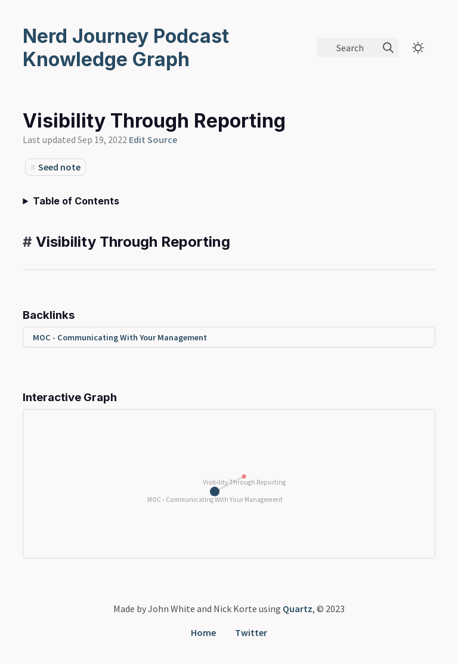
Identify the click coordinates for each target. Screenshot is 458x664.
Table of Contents (76, 201)
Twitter (251, 632)
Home (203, 632)
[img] (388, 47)
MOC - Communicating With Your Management (120, 337)
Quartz (297, 609)
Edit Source (153, 139)
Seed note (59, 167)
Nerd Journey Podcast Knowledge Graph (126, 47)
